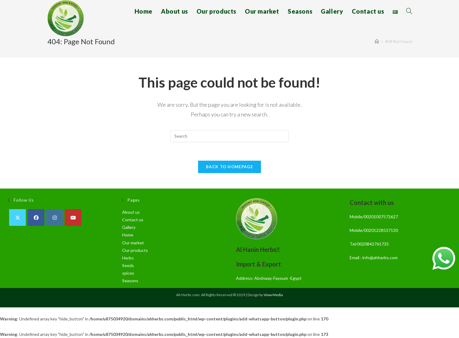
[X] (17, 217)
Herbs (128, 257)
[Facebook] (36, 217)
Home (127, 234)
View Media (273, 295)
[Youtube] (73, 217)
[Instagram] (54, 217)
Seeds (128, 265)
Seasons (130, 280)
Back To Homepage (229, 166)
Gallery (128, 227)
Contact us (132, 219)
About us (131, 212)
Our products (135, 250)
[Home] (377, 41)
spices (128, 273)
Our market (133, 242)
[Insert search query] (229, 136)
